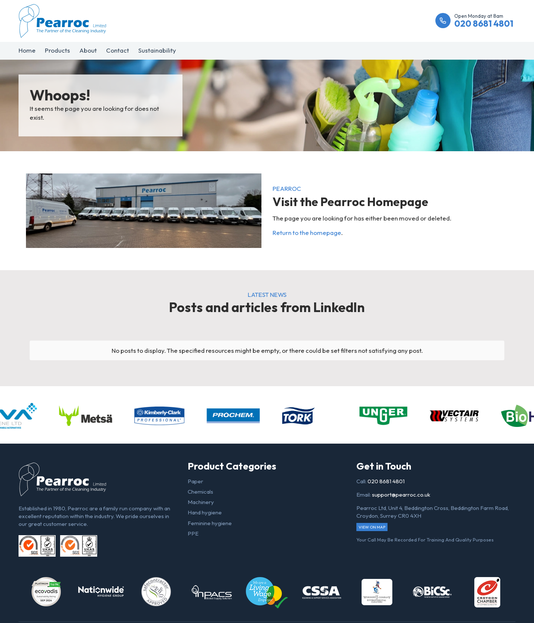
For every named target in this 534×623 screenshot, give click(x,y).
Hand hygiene (205, 512)
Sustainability (157, 50)
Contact (117, 50)
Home (27, 50)
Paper (195, 481)
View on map (372, 527)
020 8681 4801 (386, 481)
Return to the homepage (307, 232)
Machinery (201, 502)
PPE (193, 533)
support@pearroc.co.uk (401, 494)
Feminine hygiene (210, 523)
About (88, 50)
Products (57, 50)
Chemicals (200, 491)
